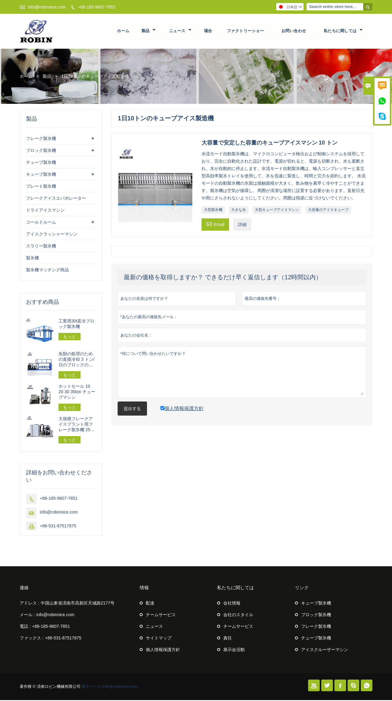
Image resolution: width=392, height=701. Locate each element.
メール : (27, 615)
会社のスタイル (238, 615)
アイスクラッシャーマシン (51, 234)
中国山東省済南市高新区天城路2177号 (78, 603)
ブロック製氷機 (41, 151)
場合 (208, 31)
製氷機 (32, 258)
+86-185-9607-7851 (96, 7)
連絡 (24, 588)
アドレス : (29, 603)
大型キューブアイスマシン (277, 211)
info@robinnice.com (47, 7)
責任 (227, 638)
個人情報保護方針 (163, 650)
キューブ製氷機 (41, 175)
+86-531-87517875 (58, 526)
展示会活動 (234, 650)
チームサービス (161, 615)
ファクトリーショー (245, 31)
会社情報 (231, 603)
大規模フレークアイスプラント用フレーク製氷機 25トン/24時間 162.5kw (76, 425)
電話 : (25, 627)
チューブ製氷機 (41, 163)
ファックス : (31, 638)
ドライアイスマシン (45, 211)
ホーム (123, 31)
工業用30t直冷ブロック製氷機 (76, 324)
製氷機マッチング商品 (47, 270)
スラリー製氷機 (41, 246)
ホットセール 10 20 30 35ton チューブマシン (76, 393)
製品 (148, 31)
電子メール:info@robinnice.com (109, 687)
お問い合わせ (293, 31)
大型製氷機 (213, 211)
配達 (150, 603)
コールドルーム (41, 222)
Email (215, 224)
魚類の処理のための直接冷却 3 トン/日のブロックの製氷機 (76, 360)
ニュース (180, 31)
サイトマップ (159, 638)
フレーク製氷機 (41, 139)
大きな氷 (238, 211)
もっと (69, 337)
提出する (132, 409)
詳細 (242, 225)
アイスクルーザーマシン (324, 650)
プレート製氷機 (41, 187)
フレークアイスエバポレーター (56, 199)
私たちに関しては (343, 31)
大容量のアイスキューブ (328, 211)
